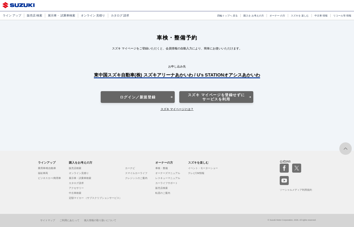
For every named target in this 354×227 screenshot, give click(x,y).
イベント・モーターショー (203, 168)
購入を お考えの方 (253, 15)
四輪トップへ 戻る (227, 15)
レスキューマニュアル (167, 178)
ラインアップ (47, 162)
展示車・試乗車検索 (80, 178)
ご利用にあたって (69, 220)
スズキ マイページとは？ (177, 109)
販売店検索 (75, 168)
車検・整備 (161, 168)
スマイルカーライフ (136, 173)
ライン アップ (12, 15)
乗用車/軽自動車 (47, 168)
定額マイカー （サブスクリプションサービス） (95, 198)
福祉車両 (43, 173)
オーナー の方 (277, 15)
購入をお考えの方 (80, 162)
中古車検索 (75, 193)
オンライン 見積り (93, 15)
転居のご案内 (162, 193)
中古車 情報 (321, 15)
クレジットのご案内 (136, 178)
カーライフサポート (166, 183)
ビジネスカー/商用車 (49, 178)
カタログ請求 (76, 183)
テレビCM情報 (196, 173)
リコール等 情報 (342, 15)
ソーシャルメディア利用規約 (296, 189)
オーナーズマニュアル (167, 173)
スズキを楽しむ (198, 162)
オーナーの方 (164, 162)
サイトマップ (47, 220)
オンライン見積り (79, 173)
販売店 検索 (34, 15)
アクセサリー (76, 188)
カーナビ (130, 168)
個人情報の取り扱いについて (100, 220)
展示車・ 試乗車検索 (61, 15)
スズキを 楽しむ (300, 15)
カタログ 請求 (120, 15)
